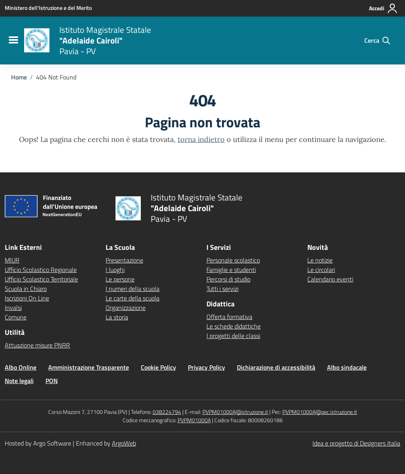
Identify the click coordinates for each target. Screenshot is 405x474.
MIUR (12, 260)
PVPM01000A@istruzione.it (235, 412)
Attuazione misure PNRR (37, 345)
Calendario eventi (330, 279)
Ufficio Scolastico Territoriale (41, 279)
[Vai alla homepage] (36, 40)
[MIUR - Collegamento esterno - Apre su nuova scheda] (48, 8)
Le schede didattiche (233, 326)
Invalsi (13, 307)
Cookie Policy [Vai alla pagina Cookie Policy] (158, 367)
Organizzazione (126, 307)
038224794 (167, 412)
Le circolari (321, 269)
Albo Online (20, 367)
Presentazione (124, 260)
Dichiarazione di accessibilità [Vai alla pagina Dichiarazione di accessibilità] (276, 367)
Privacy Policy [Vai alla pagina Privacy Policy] (206, 367)
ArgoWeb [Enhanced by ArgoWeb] (124, 443)
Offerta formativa (229, 316)
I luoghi (115, 269)
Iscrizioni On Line (27, 298)
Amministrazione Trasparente (88, 367)
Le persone (120, 279)
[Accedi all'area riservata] (383, 8)
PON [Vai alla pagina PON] (51, 380)
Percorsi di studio (228, 279)
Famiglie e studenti (231, 269)
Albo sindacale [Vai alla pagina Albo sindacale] (347, 367)
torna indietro (201, 139)
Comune (15, 317)
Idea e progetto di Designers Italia (356, 443)
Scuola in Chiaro (26, 288)
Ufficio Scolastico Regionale (41, 269)
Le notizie (320, 260)
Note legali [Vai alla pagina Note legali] (19, 380)
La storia (117, 317)
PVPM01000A (194, 420)
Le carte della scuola (132, 298)
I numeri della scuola (132, 288)
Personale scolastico (233, 260)
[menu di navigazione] (12, 40)
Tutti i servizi (222, 288)
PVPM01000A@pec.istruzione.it (319, 412)
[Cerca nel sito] (377, 40)
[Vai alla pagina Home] (19, 77)
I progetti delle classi (233, 335)
